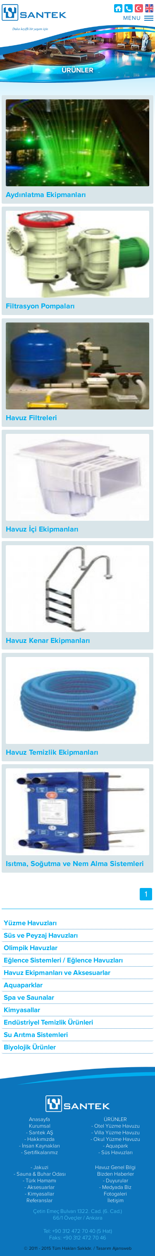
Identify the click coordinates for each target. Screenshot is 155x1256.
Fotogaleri (115, 1194)
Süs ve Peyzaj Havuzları (41, 935)
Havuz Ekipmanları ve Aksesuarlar (57, 973)
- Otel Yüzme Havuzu (115, 1126)
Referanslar (39, 1200)
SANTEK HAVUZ (34, 12)
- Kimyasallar (39, 1194)
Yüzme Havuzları (30, 923)
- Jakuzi (39, 1167)
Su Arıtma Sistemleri (36, 1035)
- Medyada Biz (115, 1187)
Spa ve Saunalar (29, 998)
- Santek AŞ (39, 1132)
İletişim (128, 8)
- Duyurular (115, 1180)
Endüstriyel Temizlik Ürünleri (48, 1022)
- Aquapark (115, 1146)
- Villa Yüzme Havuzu (115, 1132)
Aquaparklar (23, 985)
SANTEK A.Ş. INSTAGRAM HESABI (84, 1093)
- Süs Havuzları (115, 1152)
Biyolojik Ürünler (30, 1047)
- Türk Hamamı (39, 1180)
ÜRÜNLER (115, 1119)
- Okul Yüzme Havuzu (115, 1139)
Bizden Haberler (115, 1174)
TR (139, 8)
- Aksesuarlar (39, 1187)
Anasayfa (118, 8)
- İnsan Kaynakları (39, 1146)
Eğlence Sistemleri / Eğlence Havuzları (63, 960)
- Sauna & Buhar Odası (40, 1174)
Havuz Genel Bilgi (115, 1167)
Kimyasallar (22, 1010)
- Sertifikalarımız (39, 1152)
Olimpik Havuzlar (30, 948)
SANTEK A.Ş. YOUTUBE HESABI (67, 1093)
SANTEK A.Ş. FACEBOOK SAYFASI (67, 1081)
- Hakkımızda (39, 1139)
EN (149, 8)
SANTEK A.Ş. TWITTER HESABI (84, 1081)
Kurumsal (39, 1126)
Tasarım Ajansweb (113, 1248)
